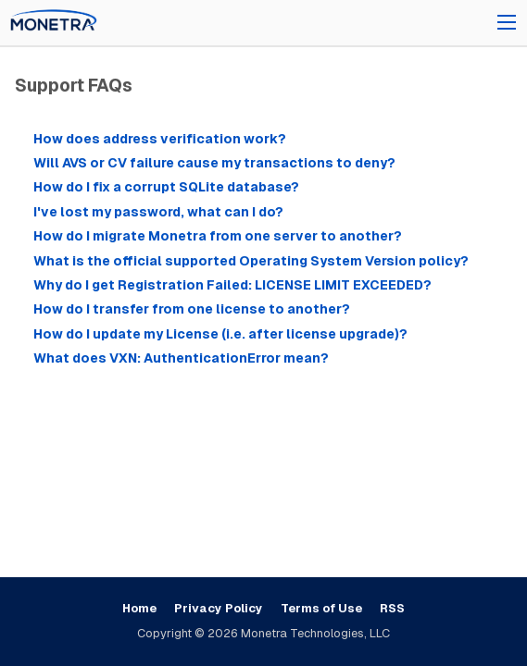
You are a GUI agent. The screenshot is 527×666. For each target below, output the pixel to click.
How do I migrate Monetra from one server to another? (217, 236)
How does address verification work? (159, 138)
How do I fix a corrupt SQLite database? (166, 187)
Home (139, 608)
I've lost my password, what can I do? (158, 212)
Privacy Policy (218, 608)
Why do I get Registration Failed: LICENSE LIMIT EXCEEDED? (232, 285)
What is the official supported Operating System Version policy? (251, 261)
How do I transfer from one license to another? (191, 309)
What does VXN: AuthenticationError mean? (181, 358)
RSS (392, 608)
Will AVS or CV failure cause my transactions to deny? (214, 162)
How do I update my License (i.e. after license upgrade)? (220, 334)
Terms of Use (321, 608)
